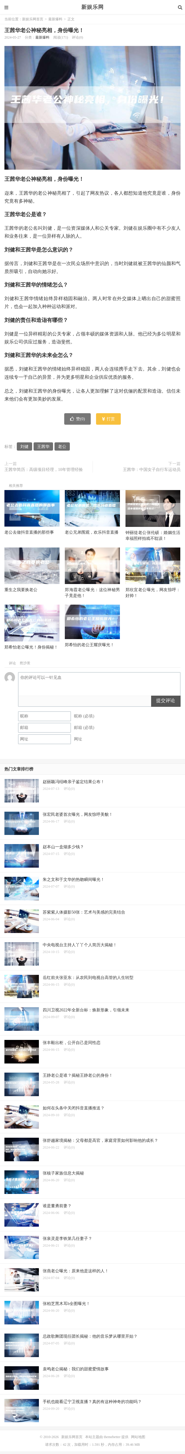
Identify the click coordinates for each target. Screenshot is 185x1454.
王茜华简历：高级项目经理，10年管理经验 (43, 469)
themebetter (112, 1437)
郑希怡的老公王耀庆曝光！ (89, 645)
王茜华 (43, 446)
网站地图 (138, 1437)
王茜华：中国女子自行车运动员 (152, 469)
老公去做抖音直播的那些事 (29, 532)
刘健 (24, 446)
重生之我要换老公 (20, 590)
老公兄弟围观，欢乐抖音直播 (91, 532)
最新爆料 (55, 19)
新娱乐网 (92, 7)
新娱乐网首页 (32, 19)
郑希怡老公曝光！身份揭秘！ (31, 647)
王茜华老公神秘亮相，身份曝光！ (44, 30)
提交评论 (165, 700)
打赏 (108, 419)
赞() (77, 419)
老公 (62, 446)
